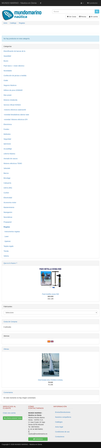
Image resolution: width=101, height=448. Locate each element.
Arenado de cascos (11, 158)
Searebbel (7, 56)
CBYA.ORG (8, 188)
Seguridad (7, 139)
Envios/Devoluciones (62, 412)
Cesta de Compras (10, 322)
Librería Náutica (9, 154)
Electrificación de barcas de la (14, 51)
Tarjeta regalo (8, 246)
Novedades (8, 71)
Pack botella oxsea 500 (50, 294)
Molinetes (7, 134)
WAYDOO (7, 144)
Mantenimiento (9, 207)
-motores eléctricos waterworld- (15, 110)
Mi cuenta (93, 17)
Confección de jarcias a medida (15, 75)
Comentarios (8, 392)
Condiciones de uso (62, 432)
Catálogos (58, 422)
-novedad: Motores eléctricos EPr (16, 119)
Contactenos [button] (38, 439)
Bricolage (7, 178)
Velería (6, 256)
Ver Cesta (71, 17)
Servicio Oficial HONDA (12, 105)
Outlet (6, 80)
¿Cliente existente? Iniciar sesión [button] (13, 418)
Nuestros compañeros (63, 417)
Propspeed (8, 222)
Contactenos (59, 437)
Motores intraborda (10, 100)
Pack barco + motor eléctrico (14, 66)
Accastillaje (8, 149)
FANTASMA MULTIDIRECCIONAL (50, 380)
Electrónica (8, 124)
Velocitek (7, 168)
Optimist (7, 241)
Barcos (6, 173)
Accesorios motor (10, 202)
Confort (6, 193)
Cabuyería (7, 183)
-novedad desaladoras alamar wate (16, 115)
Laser (6, 236)
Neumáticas (8, 217)
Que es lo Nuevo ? (10, 263)
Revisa (82, 17)
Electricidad (8, 198)
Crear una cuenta (9, 413)
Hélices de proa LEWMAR (13, 90)
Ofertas (6, 349)
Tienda (6, 251)
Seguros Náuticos (10, 85)
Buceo (6, 61)
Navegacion (8, 212)
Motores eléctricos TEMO (13, 163)
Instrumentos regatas (12, 231)
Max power (8, 95)
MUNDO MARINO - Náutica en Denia (19, 3)
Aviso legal (59, 427)
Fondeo (6, 129)
